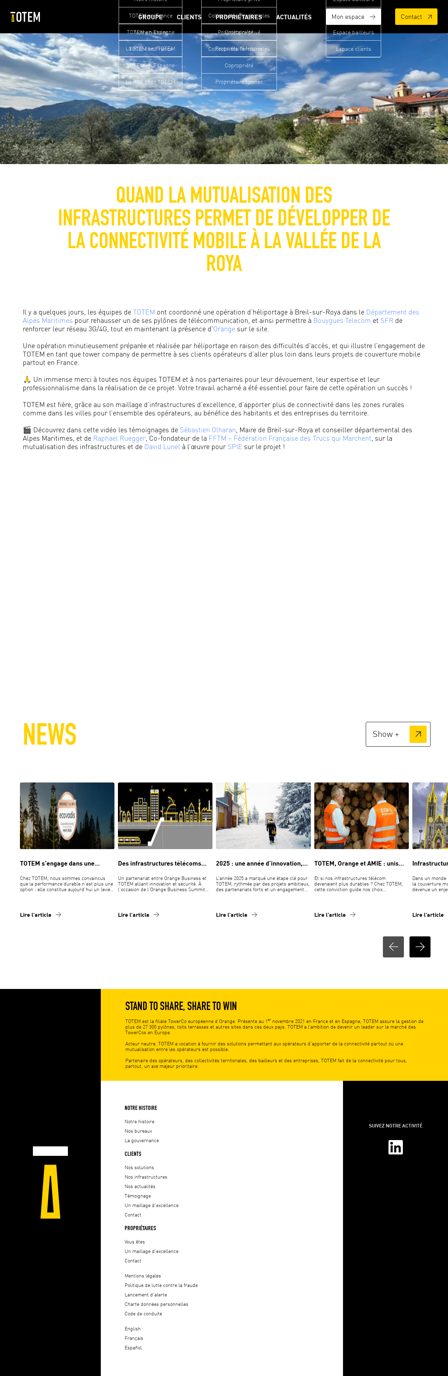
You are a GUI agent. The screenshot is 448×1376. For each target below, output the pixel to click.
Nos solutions (139, 1167)
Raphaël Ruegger (119, 438)
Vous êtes (135, 1242)
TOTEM (144, 311)
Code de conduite (143, 1313)
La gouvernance (142, 1140)
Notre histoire (141, 1108)
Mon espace (353, 16)
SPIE (234, 446)
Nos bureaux (138, 1131)
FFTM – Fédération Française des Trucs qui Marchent (290, 438)
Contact (416, 16)
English (133, 1328)
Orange (224, 328)
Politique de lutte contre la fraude (161, 1285)
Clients (189, 17)
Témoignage (138, 1196)
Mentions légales (143, 1276)
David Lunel (162, 446)
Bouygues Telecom (342, 320)
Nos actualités (140, 1186)
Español (133, 1347)
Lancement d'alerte (146, 1294)
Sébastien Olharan (208, 429)
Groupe (150, 17)
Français (134, 1338)
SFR (386, 320)
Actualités (294, 17)
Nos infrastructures (146, 1177)
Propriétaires (239, 17)
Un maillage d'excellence (151, 1205)
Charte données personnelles (156, 1304)
